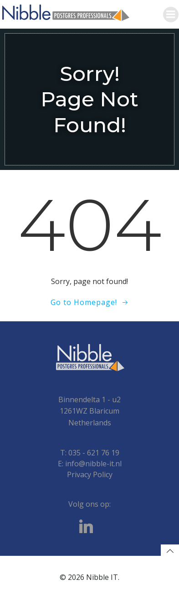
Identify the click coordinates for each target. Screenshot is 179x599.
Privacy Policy (90, 474)
